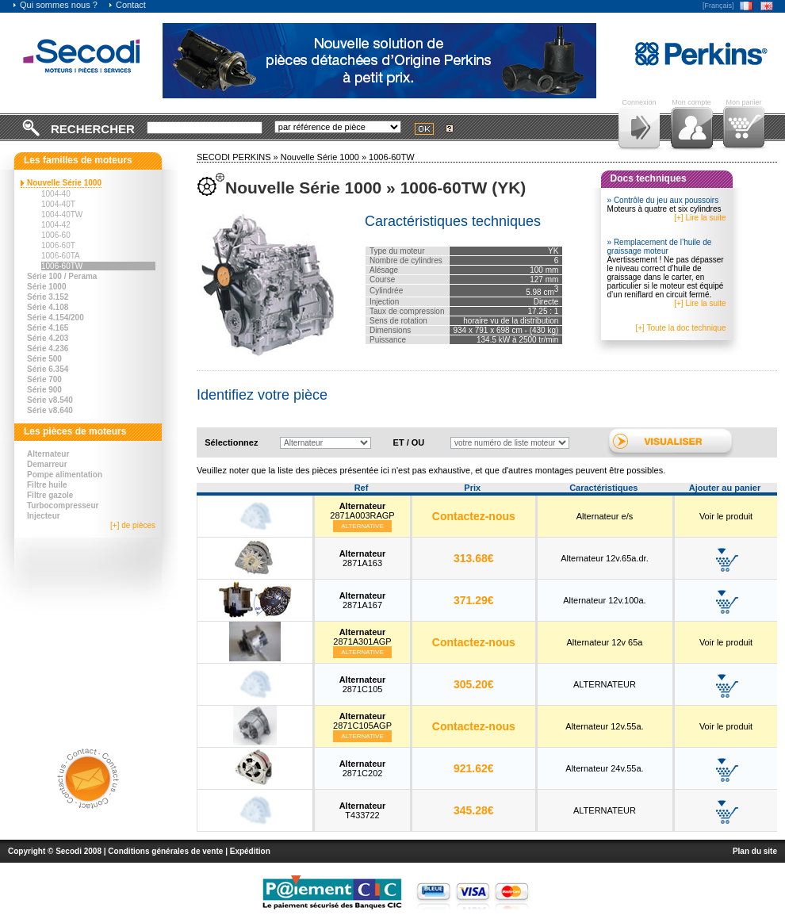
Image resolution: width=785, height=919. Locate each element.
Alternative (362, 526)
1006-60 (56, 235)
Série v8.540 (50, 400)
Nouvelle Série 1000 (64, 182)
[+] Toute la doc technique (680, 328)
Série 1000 (47, 286)
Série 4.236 (47, 348)
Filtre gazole (50, 495)
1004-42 (56, 224)
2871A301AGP (362, 636)
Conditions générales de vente (165, 851)
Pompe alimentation (64, 474)
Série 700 (44, 379)
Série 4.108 (47, 307)
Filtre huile (47, 485)
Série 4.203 (47, 338)
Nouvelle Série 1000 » (325, 157)
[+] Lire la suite (700, 217)
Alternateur (48, 454)
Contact (127, 5)
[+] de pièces (132, 525)
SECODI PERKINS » (239, 157)
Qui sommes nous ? (55, 5)
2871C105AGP (362, 720)
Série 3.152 (47, 297)
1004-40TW (61, 214)
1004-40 (56, 194)
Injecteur (43, 515)
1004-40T (58, 204)
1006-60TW (61, 266)
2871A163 (362, 558)
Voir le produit (725, 516)
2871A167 (362, 600)
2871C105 (362, 684)
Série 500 (44, 358)
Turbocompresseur (62, 505)
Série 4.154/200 (55, 317)
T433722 (362, 810)
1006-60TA (60, 255)
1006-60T (58, 245)
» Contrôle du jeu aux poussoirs (663, 200)
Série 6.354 (47, 369)
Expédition (250, 851)
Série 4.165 (47, 328)
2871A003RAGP (362, 510)
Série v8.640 (50, 410)
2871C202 (362, 768)
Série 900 (44, 389)
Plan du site (755, 851)
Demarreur (47, 464)
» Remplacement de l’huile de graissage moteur (659, 246)
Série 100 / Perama (62, 276)
